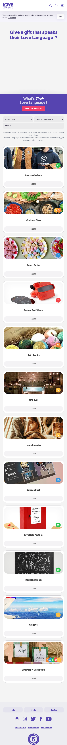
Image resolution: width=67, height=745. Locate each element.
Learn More (12, 18)
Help (13, 710)
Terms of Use (20, 727)
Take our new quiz (33, 108)
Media (33, 710)
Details (34, 184)
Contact (54, 710)
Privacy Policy (33, 727)
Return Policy (46, 727)
